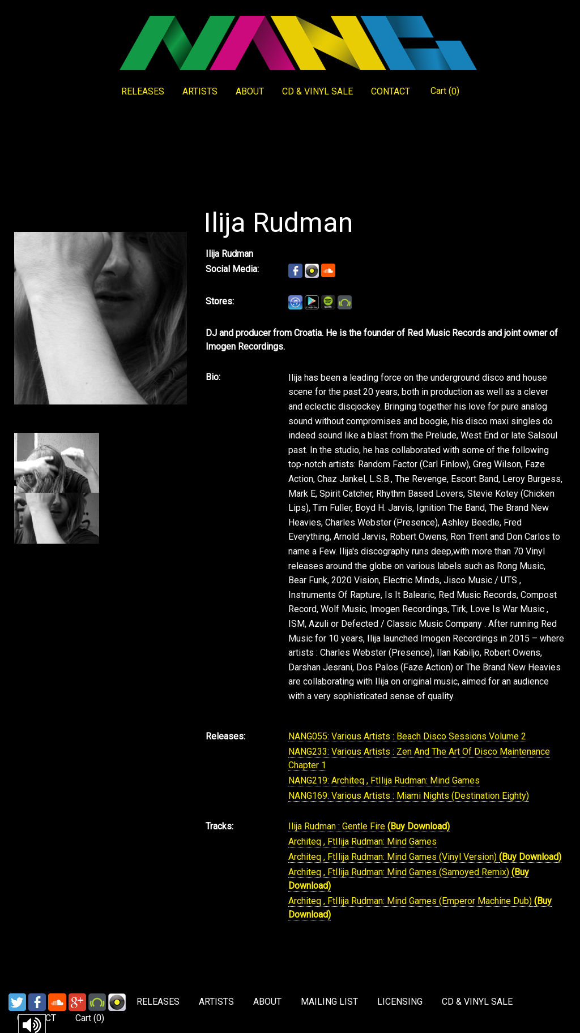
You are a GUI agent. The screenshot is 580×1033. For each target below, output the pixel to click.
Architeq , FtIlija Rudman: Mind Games (362, 841)
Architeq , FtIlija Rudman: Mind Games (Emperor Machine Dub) (411, 901)
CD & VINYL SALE (317, 91)
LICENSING (400, 1001)
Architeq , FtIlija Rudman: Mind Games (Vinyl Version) (393, 856)
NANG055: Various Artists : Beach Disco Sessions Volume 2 (407, 736)
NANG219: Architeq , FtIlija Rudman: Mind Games (384, 780)
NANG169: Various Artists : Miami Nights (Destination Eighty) (408, 795)
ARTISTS (200, 91)
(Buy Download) (418, 826)
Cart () (444, 91)
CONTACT (390, 91)
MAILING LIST (329, 1001)
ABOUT (250, 91)
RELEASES (142, 91)
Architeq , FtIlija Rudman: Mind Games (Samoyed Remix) (399, 872)
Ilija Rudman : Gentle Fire (337, 826)
